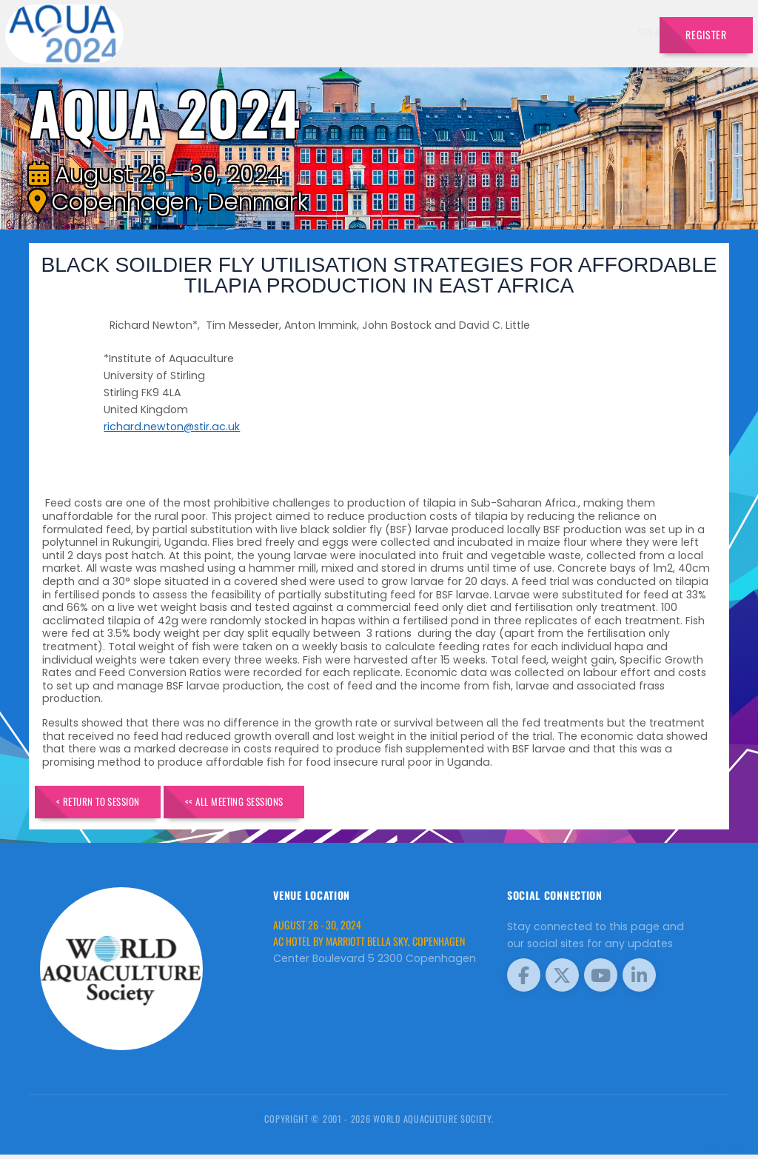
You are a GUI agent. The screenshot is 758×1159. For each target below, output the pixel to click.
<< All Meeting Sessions (270, 803)
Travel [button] (615, 32)
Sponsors (493, 32)
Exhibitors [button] (360, 32)
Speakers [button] (288, 32)
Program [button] (553, 32)
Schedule (432, 32)
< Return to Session (109, 803)
